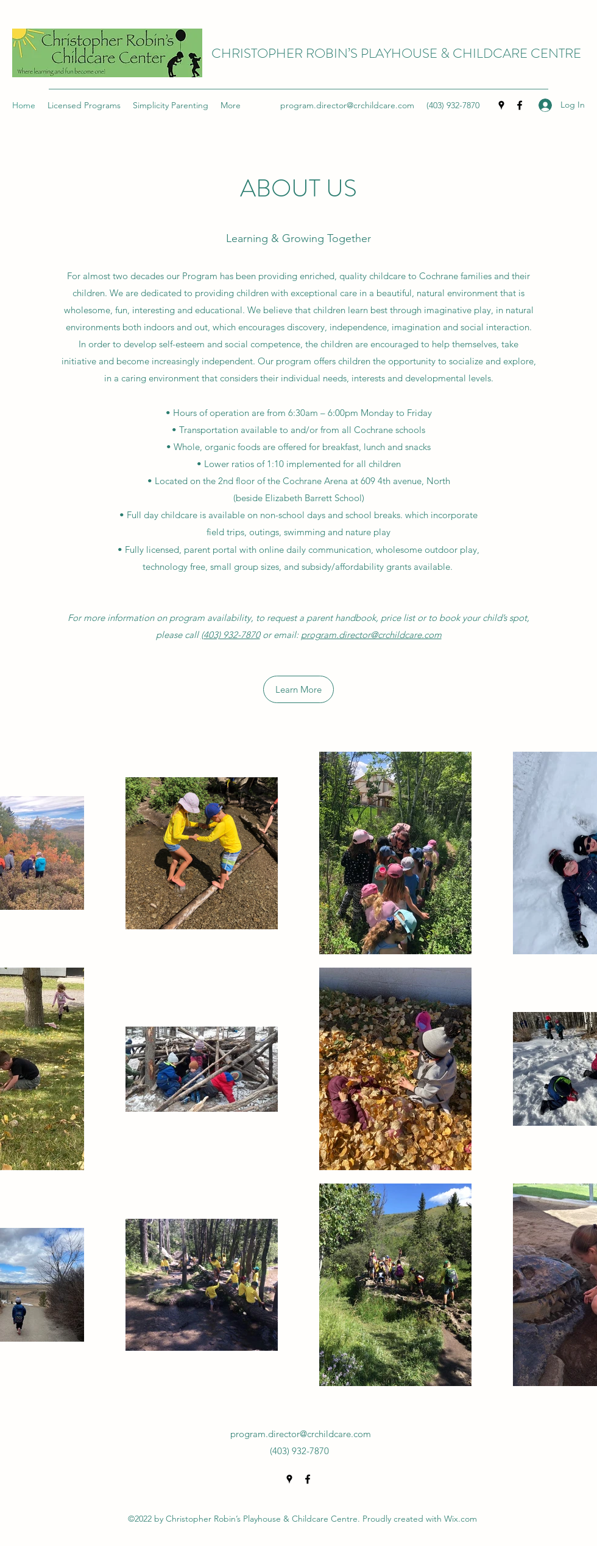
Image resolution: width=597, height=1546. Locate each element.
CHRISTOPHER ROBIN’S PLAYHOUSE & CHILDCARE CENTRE (396, 53)
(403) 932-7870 (230, 634)
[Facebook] (520, 105)
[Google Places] (501, 105)
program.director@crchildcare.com (347, 105)
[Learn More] (298, 689)
